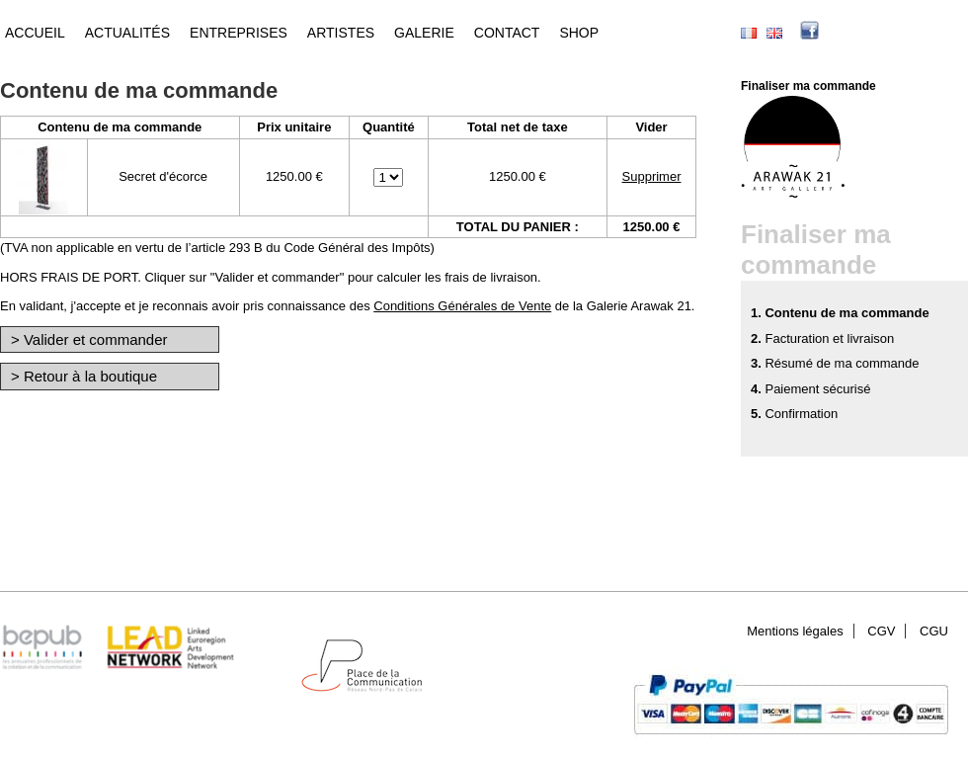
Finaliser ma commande (808, 86)
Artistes (340, 33)
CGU (934, 631)
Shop (579, 33)
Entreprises (238, 33)
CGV (881, 631)
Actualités (127, 33)
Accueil (35, 33)
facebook (839, 32)
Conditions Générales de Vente (462, 305)
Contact (507, 33)
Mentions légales (795, 631)
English (774, 33)
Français (749, 33)
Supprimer (652, 176)
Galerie (424, 33)
